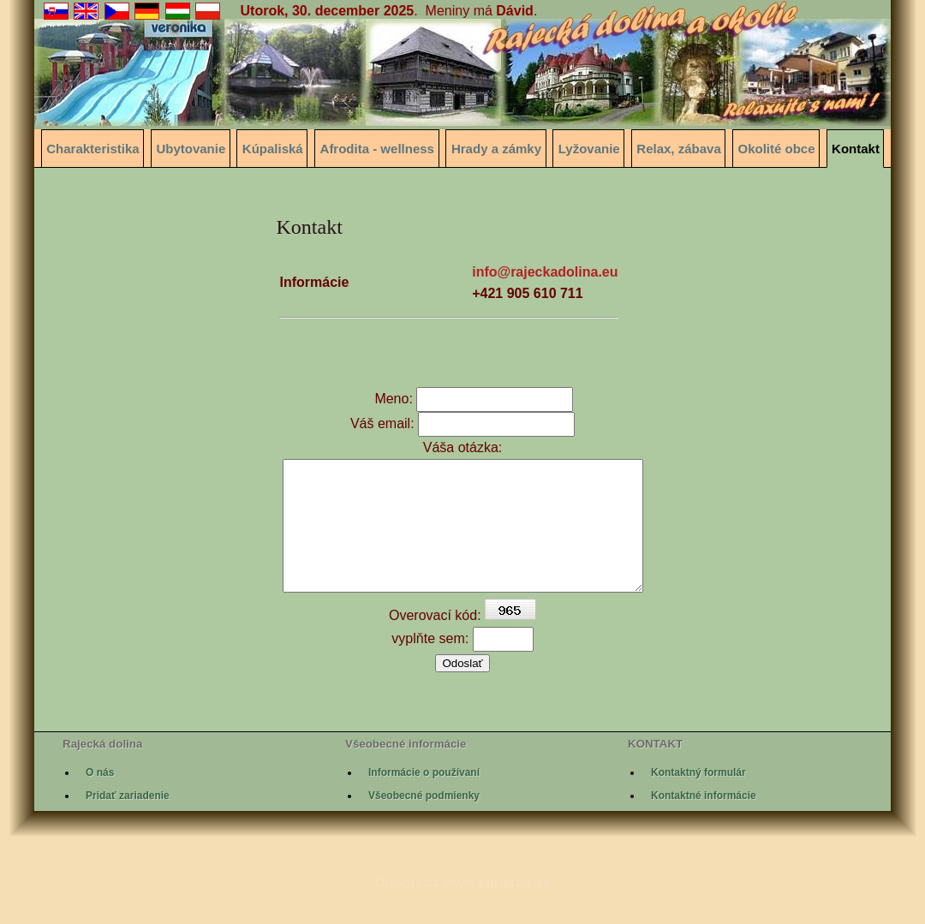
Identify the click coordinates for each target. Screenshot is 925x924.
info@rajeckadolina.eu (545, 272)
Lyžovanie (589, 148)
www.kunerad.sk (497, 908)
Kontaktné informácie (703, 821)
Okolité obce (776, 148)
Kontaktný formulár (698, 798)
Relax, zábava (678, 148)
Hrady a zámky (496, 148)
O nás (100, 798)
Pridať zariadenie (128, 821)
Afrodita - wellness (377, 148)
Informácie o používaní (424, 798)
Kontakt (856, 148)
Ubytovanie (190, 148)
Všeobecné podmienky (424, 821)
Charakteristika (92, 148)
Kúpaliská (272, 148)
